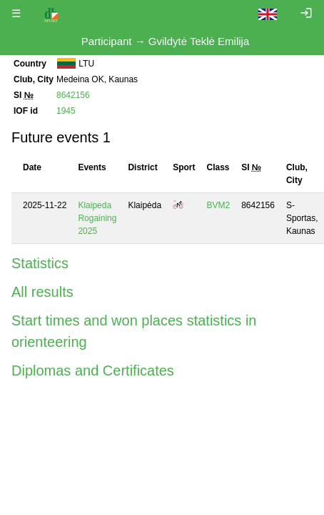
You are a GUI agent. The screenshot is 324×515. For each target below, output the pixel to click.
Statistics (40, 263)
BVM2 (219, 205)
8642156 (73, 95)
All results (42, 292)
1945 (66, 111)
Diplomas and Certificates (92, 370)
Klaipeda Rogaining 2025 (97, 218)
